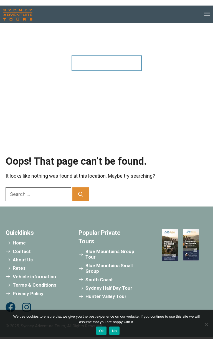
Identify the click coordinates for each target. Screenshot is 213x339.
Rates (19, 268)
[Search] (80, 194)
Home (19, 243)
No (114, 331)
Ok (101, 331)
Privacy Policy (28, 293)
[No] (206, 324)
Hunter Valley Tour (105, 296)
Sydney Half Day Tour (108, 288)
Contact (22, 251)
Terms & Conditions (34, 285)
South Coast (99, 279)
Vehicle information (34, 276)
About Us (23, 259)
